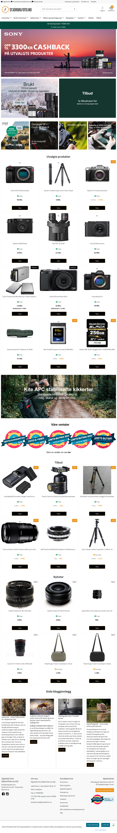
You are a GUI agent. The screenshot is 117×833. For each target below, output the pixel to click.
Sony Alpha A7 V (97, 297)
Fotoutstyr (6, 18)
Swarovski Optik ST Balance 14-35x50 (20, 349)
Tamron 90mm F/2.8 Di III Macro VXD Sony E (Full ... (20, 549)
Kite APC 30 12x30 (58, 243)
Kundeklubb (64, 806)
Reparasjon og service (67, 796)
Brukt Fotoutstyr (20, 18)
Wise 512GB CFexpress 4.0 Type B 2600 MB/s (58, 349)
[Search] (58, 9)
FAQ (61, 813)
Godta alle (105, 825)
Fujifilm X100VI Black (20, 243)
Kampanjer (70, 18)
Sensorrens (64, 803)
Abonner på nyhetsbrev (105, 790)
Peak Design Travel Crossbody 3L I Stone (58, 664)
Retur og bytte (65, 785)
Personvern (64, 782)
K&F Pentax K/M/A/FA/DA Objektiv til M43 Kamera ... (58, 549)
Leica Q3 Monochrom (97, 243)
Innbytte (93, 2)
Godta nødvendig (92, 825)
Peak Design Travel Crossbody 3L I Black (97, 664)
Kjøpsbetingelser (66, 789)
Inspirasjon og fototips (72, 2)
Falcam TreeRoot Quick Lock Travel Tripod (58, 191)
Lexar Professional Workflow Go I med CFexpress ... (20, 297)
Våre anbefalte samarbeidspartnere (72, 809)
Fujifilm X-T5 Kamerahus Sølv (97, 191)
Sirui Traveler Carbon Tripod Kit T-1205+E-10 (97, 549)
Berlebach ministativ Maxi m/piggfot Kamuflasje (97, 496)
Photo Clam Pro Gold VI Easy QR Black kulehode (58, 496)
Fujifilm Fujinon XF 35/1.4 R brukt (20, 611)
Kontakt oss (85, 2)
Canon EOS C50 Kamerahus (20, 191)
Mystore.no (5, 790)
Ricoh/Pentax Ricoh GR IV (58, 297)
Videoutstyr (34, 18)
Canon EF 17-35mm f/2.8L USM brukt (19, 664)
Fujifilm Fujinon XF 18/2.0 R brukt (58, 611)
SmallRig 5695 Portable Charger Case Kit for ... (20, 496)
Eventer (81, 18)
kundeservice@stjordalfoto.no (41, 802)
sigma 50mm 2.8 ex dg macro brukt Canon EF (97, 611)
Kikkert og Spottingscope (52, 18)
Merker (91, 18)
